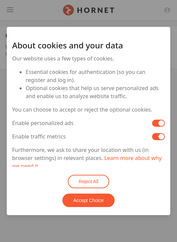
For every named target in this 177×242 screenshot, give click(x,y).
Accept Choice (88, 200)
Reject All (88, 181)
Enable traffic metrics (39, 136)
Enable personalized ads (42, 123)
